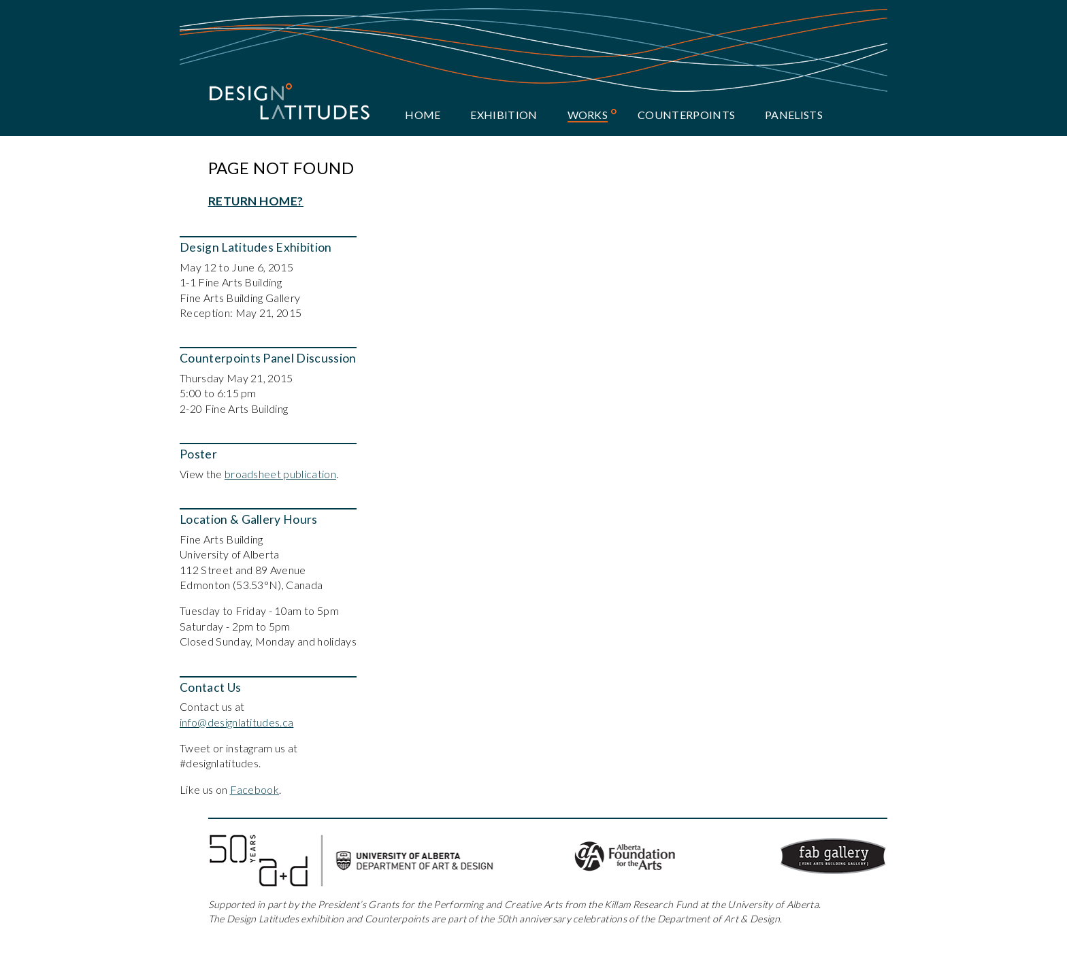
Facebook (255, 789)
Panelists (794, 114)
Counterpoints (686, 114)
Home (422, 114)
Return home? (255, 201)
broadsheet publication (280, 473)
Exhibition (503, 114)
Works (588, 114)
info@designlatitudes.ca (236, 722)
